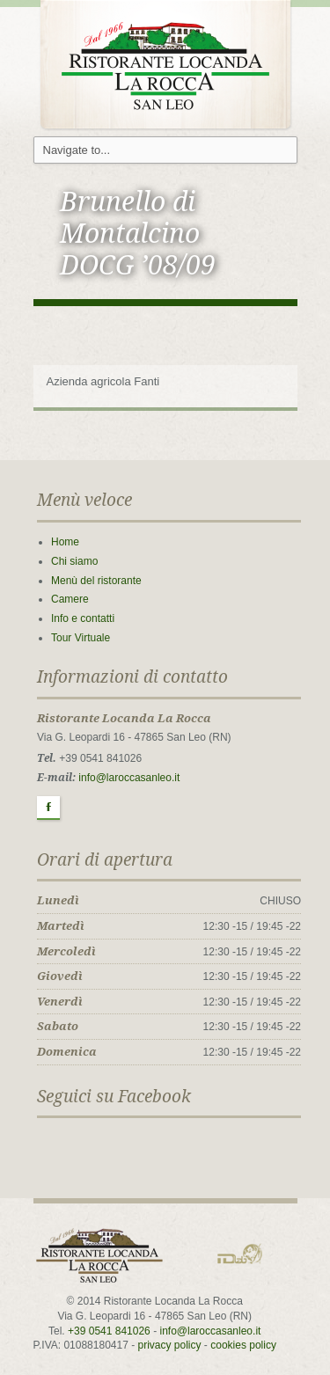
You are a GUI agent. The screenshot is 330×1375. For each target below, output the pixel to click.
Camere (70, 599)
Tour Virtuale (80, 638)
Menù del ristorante (96, 580)
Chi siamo (74, 561)
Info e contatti (82, 618)
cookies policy (243, 1345)
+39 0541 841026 (109, 1331)
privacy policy (170, 1345)
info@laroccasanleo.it (129, 778)
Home (65, 542)
